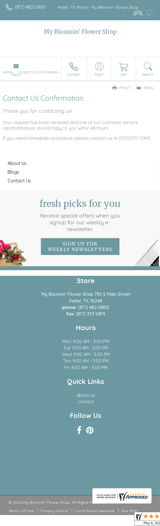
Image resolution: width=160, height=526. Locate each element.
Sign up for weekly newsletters (80, 246)
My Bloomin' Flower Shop (80, 31)
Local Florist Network (94, 510)
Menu (16, 74)
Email (145, 87)
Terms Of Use (21, 510)
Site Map (129, 510)
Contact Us (19, 180)
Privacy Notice (54, 510)
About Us (17, 163)
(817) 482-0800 (30, 7)
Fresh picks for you (80, 215)
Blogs (13, 172)
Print (121, 87)
